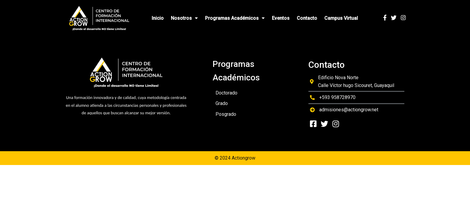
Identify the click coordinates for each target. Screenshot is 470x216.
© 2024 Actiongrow (235, 158)
